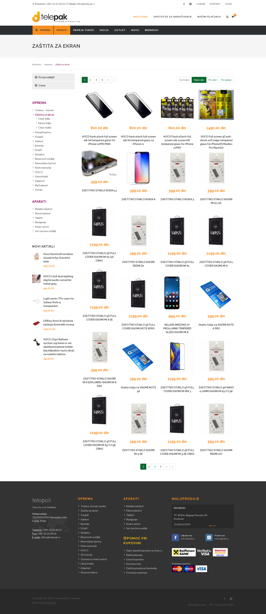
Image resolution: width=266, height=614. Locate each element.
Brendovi (151, 30)
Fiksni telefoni (42, 213)
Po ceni (213, 79)
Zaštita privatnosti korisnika (141, 568)
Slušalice (39, 154)
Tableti (39, 217)
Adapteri (40, 180)
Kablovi (39, 141)
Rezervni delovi (89, 572)
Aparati (62, 30)
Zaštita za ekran (44, 114)
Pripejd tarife (83, 30)
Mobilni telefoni (43, 208)
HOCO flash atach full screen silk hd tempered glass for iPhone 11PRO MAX (99, 140)
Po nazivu (226, 79)
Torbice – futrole (44, 110)
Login (228, 3)
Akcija (104, 30)
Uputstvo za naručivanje (173, 16)
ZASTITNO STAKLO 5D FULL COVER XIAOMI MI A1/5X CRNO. (99, 257)
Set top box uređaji (45, 231)
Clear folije (44, 118)
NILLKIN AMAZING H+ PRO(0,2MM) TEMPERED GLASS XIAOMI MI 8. (177, 328)
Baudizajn (51, 602)
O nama (200, 3)
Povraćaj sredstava (136, 572)
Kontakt (215, 3)
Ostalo (39, 189)
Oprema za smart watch (94, 559)
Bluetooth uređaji (44, 158)
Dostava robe (133, 563)
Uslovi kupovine (135, 559)
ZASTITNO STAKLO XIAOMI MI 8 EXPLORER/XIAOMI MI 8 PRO (99, 382)
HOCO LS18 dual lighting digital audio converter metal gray (58, 280)
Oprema (48, 64)
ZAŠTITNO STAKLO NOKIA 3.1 (99, 190)
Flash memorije (43, 167)
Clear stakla (44, 127)
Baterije (39, 145)
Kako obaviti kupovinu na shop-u (144, 550)
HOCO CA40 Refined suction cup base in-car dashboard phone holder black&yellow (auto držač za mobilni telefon (58, 347)
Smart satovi (42, 226)
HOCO (39, 172)
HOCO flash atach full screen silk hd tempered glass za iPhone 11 (138, 140)
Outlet (120, 30)
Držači (38, 149)
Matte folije (44, 123)
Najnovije (199, 79)
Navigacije (40, 222)
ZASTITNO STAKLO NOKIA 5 (177, 199)
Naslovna (140, 16)
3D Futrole (86, 554)
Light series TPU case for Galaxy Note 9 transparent (58, 302)
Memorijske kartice (45, 163)
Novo (135, 30)
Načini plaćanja (209, 16)
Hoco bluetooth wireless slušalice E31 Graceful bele (58, 258)
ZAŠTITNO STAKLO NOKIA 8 (138, 199)
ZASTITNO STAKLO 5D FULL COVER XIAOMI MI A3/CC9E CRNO (99, 445)
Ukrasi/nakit (41, 176)
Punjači (39, 136)
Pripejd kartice (43, 132)
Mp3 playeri (41, 185)
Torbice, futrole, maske (93, 506)
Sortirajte (184, 79)
